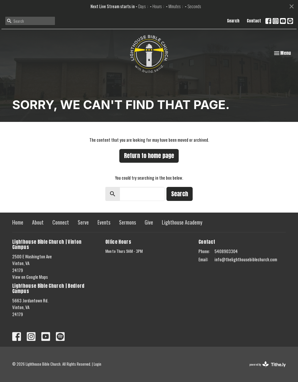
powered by (267, 364)
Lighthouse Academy (182, 222)
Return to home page (149, 155)
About (38, 222)
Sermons (127, 222)
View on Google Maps (30, 277)
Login (97, 364)
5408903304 (226, 251)
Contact (254, 21)
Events (103, 222)
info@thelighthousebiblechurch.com (245, 259)
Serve (83, 222)
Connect (60, 222)
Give (149, 222)
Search (233, 21)
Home (17, 222)
